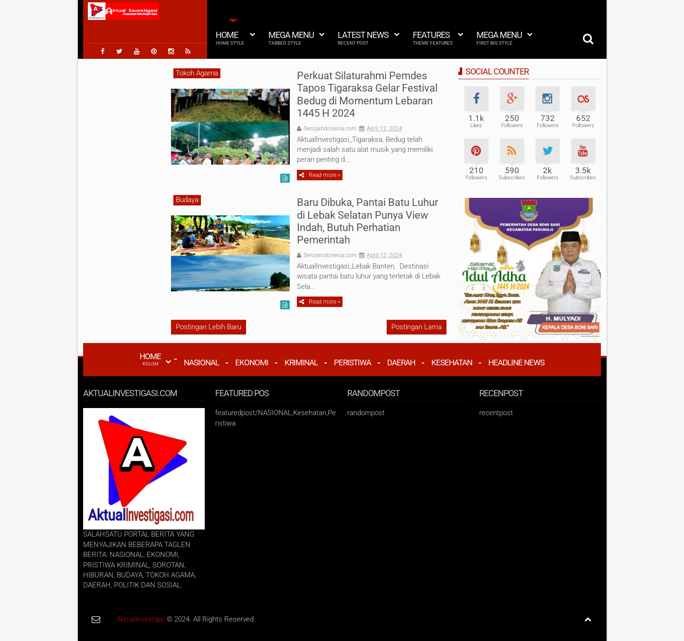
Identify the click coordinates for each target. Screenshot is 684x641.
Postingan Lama (416, 327)
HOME (150, 359)
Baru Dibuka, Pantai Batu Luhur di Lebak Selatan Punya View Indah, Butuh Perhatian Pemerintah (367, 221)
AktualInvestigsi (140, 619)
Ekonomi (251, 362)
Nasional (201, 362)
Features (433, 38)
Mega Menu (291, 38)
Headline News (516, 362)
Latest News (363, 38)
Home (230, 38)
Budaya (187, 199)
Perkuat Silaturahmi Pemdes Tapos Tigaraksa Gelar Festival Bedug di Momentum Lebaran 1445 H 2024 (367, 94)
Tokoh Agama (197, 73)
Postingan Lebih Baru (208, 327)
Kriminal (301, 362)
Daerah (401, 362)
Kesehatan (451, 362)
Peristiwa (352, 362)
